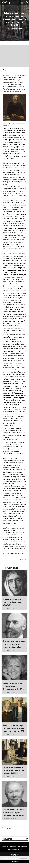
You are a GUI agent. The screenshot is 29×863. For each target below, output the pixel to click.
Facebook (18, 560)
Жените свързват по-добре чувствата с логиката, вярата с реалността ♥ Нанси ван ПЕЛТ (14, 728)
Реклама (7, 845)
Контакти (12, 845)
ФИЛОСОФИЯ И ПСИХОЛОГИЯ (14, 28)
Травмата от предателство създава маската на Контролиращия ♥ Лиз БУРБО (13, 686)
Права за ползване (20, 845)
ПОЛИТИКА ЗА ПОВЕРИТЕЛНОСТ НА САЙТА (14, 848)
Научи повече (23, 858)
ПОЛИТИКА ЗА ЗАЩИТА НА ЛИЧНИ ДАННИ (18, 846)
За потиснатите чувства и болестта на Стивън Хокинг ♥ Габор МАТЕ (13, 602)
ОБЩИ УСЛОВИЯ (5, 846)
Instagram (25, 560)
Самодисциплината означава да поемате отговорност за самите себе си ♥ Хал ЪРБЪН (13, 812)
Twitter (20, 560)
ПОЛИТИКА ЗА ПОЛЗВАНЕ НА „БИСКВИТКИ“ (14, 849)
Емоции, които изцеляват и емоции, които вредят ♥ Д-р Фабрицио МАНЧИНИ (13, 770)
